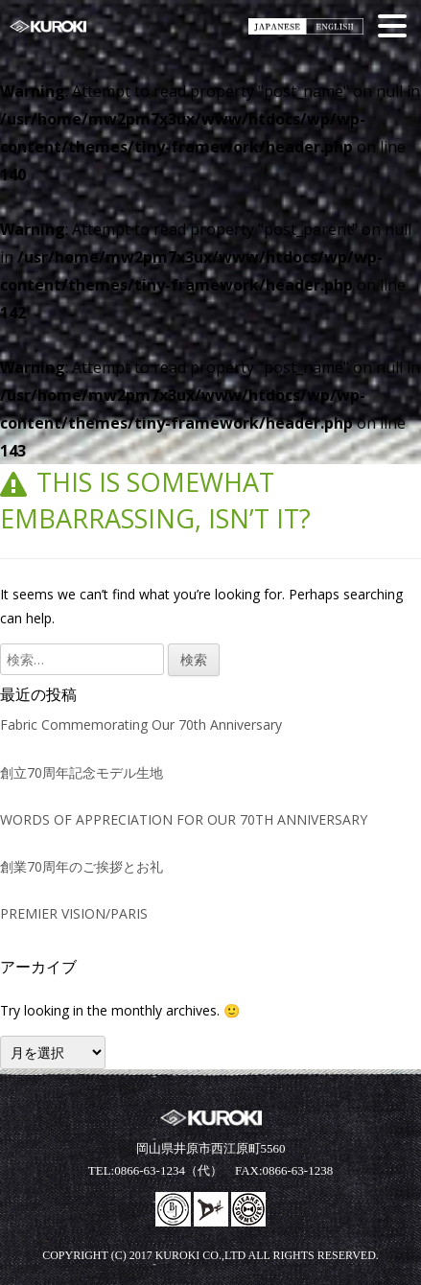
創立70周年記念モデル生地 (81, 772)
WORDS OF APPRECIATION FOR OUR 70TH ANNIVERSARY (183, 819)
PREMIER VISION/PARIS (74, 913)
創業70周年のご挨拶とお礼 (81, 866)
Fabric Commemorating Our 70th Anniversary (141, 724)
